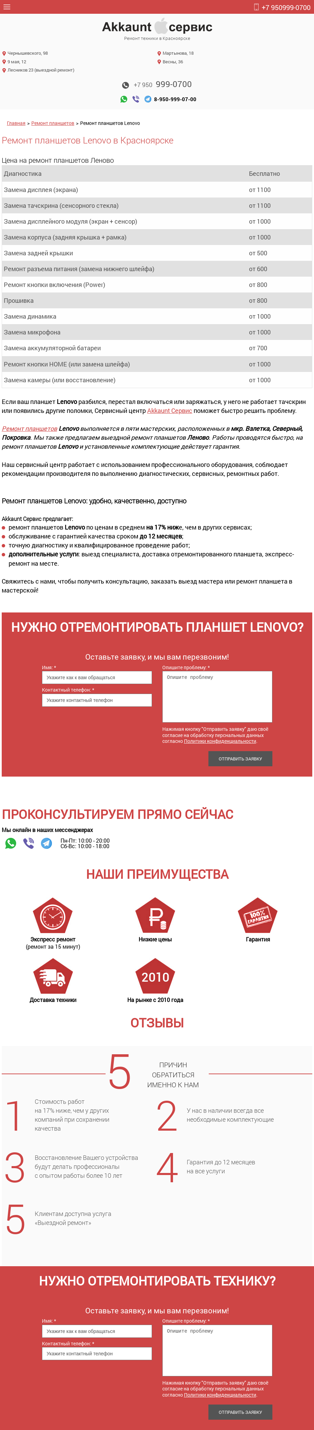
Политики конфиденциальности (220, 741)
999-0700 (282, 7)
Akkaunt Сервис (169, 410)
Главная (16, 123)
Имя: (49, 667)
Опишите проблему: (186, 667)
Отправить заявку (240, 759)
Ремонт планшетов (52, 123)
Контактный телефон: (68, 689)
